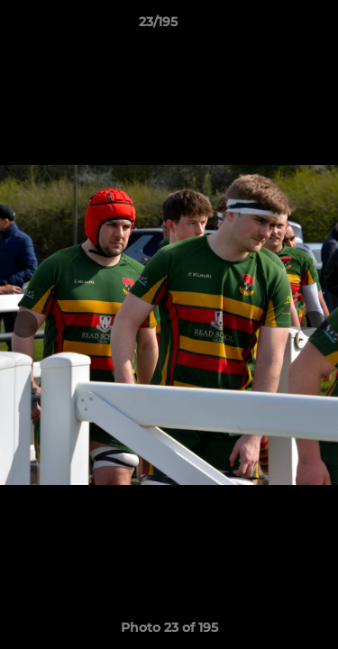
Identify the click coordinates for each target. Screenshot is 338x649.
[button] (273, 26)
